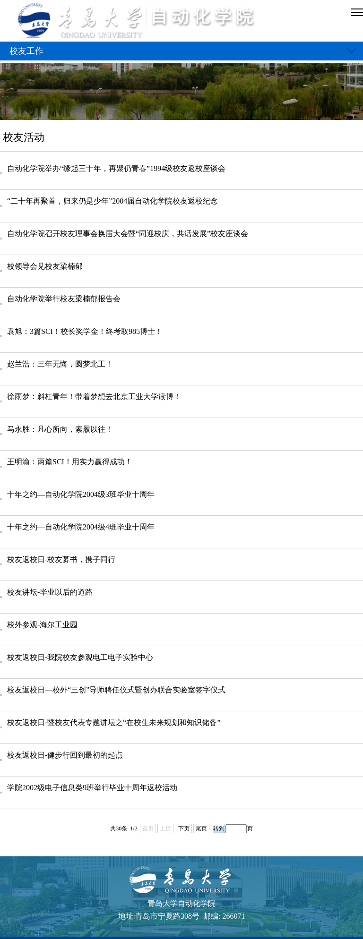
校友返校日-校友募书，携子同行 (61, 559)
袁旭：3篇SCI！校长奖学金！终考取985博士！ (85, 331)
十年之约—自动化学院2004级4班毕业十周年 (81, 527)
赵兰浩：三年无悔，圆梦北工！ (60, 364)
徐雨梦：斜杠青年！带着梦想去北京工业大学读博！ (94, 397)
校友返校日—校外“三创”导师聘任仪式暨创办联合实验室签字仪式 (116, 690)
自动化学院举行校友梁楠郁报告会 (64, 299)
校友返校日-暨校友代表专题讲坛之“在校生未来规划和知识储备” (114, 722)
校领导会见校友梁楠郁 (45, 266)
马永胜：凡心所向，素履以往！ (60, 429)
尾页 (201, 828)
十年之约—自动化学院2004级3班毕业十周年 (81, 494)
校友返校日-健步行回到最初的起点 (65, 755)
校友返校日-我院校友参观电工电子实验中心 (80, 657)
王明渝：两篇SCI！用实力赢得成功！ (69, 462)
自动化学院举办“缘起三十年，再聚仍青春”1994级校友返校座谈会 (116, 168)
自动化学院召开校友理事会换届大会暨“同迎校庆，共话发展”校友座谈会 (127, 234)
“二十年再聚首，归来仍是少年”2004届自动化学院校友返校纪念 (112, 201)
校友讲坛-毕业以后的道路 (50, 592)
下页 (184, 828)
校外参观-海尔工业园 (42, 625)
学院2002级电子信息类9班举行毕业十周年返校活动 (92, 788)
